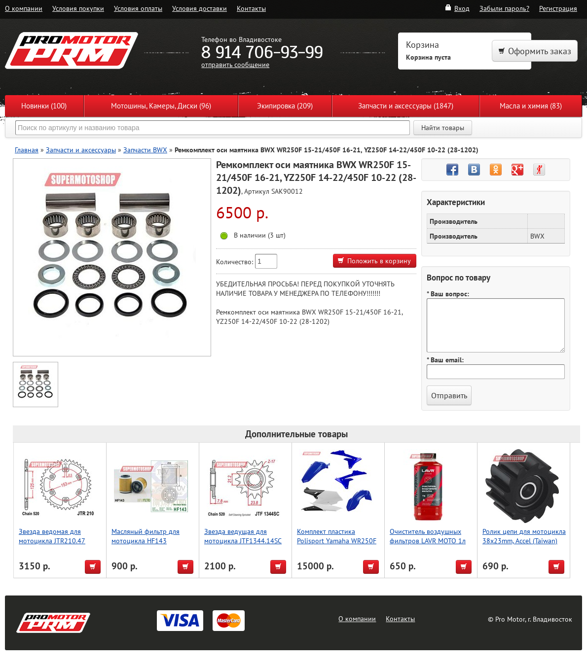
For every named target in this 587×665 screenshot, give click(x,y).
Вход (457, 8)
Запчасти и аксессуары (81, 149)
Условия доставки (199, 8)
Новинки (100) (44, 105)
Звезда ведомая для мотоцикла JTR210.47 (52, 535)
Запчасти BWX (145, 149)
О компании (23, 8)
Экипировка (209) (285, 105)
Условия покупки (78, 8)
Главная (26, 149)
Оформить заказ (534, 51)
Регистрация (558, 8)
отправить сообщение (235, 64)
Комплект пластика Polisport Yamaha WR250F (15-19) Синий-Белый (336, 540)
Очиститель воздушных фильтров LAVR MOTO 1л (428, 535)
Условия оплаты (138, 8)
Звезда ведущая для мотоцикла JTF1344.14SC (243, 535)
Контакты (251, 8)
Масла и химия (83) (531, 105)
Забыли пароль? (504, 8)
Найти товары (442, 127)
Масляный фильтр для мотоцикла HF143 (145, 535)
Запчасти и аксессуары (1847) (405, 105)
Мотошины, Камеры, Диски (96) (161, 105)
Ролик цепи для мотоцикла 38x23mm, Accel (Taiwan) (524, 535)
